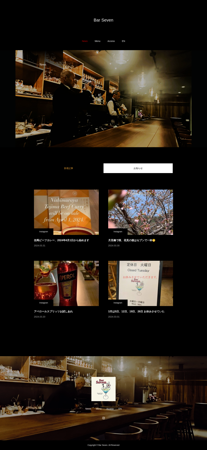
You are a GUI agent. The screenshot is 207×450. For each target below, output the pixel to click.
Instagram (43, 231)
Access (111, 41)
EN (123, 41)
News (85, 41)
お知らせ (138, 168)
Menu (97, 41)
